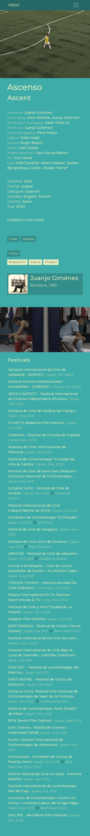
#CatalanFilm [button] (17, 262)
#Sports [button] (35, 262)
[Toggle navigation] (76, 5)
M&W (13, 4)
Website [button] (28, 239)
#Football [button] (51, 262)
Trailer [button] (13, 239)
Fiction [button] (13, 253)
